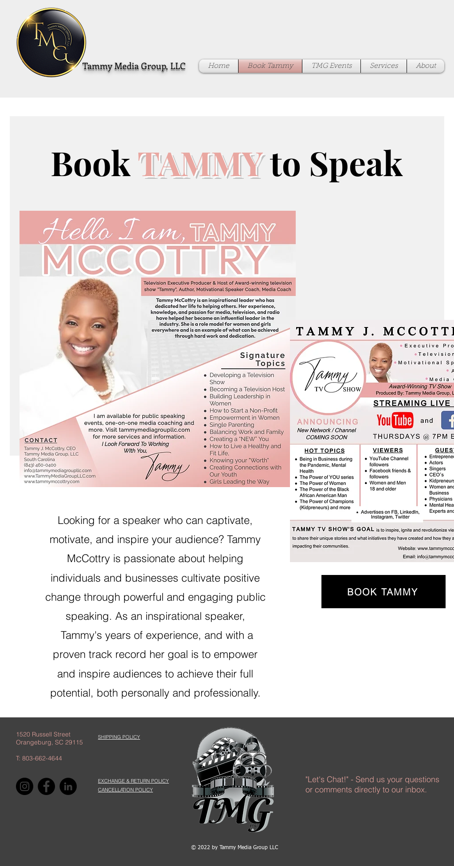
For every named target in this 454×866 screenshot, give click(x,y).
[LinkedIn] (68, 786)
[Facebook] (46, 786)
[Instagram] (24, 786)
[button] (119, 737)
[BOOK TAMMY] (383, 591)
